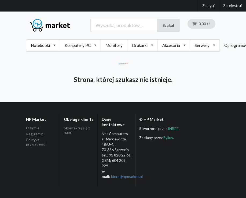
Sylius (168, 137)
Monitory (114, 45)
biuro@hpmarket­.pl (127, 176)
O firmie (32, 128)
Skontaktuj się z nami (77, 130)
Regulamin (34, 134)
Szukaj (168, 25)
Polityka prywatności (36, 141)
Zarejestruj (232, 5)
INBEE (173, 128)
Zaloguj (208, 5)
